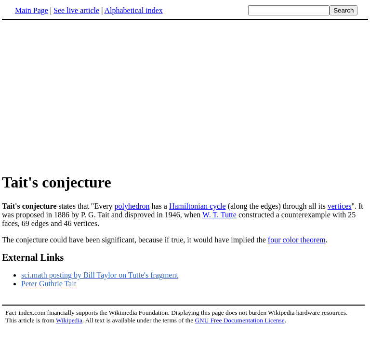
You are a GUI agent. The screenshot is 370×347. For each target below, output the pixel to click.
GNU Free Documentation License (239, 320)
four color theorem (297, 240)
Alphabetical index (133, 10)
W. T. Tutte (219, 215)
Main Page (31, 10)
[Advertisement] (83, 95)
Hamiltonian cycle (197, 206)
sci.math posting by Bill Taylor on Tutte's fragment (99, 275)
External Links (33, 257)
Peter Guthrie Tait (48, 284)
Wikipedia (69, 320)
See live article (76, 10)
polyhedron (132, 206)
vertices (340, 206)
